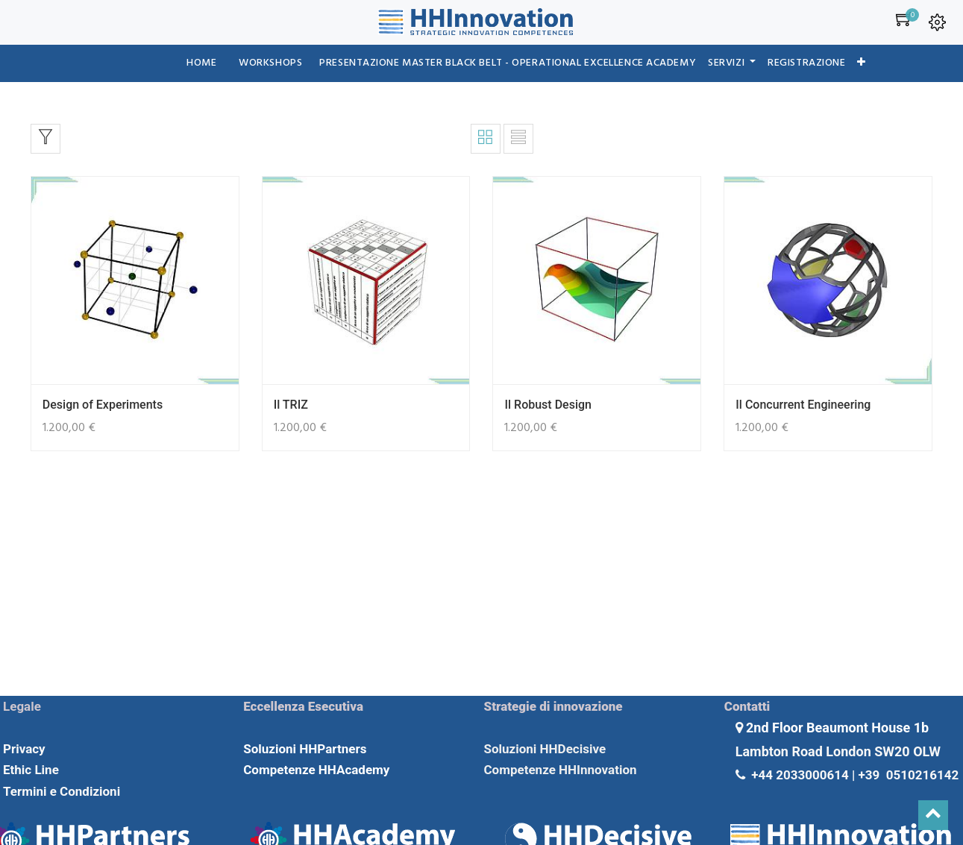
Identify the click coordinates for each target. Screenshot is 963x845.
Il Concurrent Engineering (803, 405)
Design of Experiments (103, 405)
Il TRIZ (291, 405)
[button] (861, 63)
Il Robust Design (547, 405)
